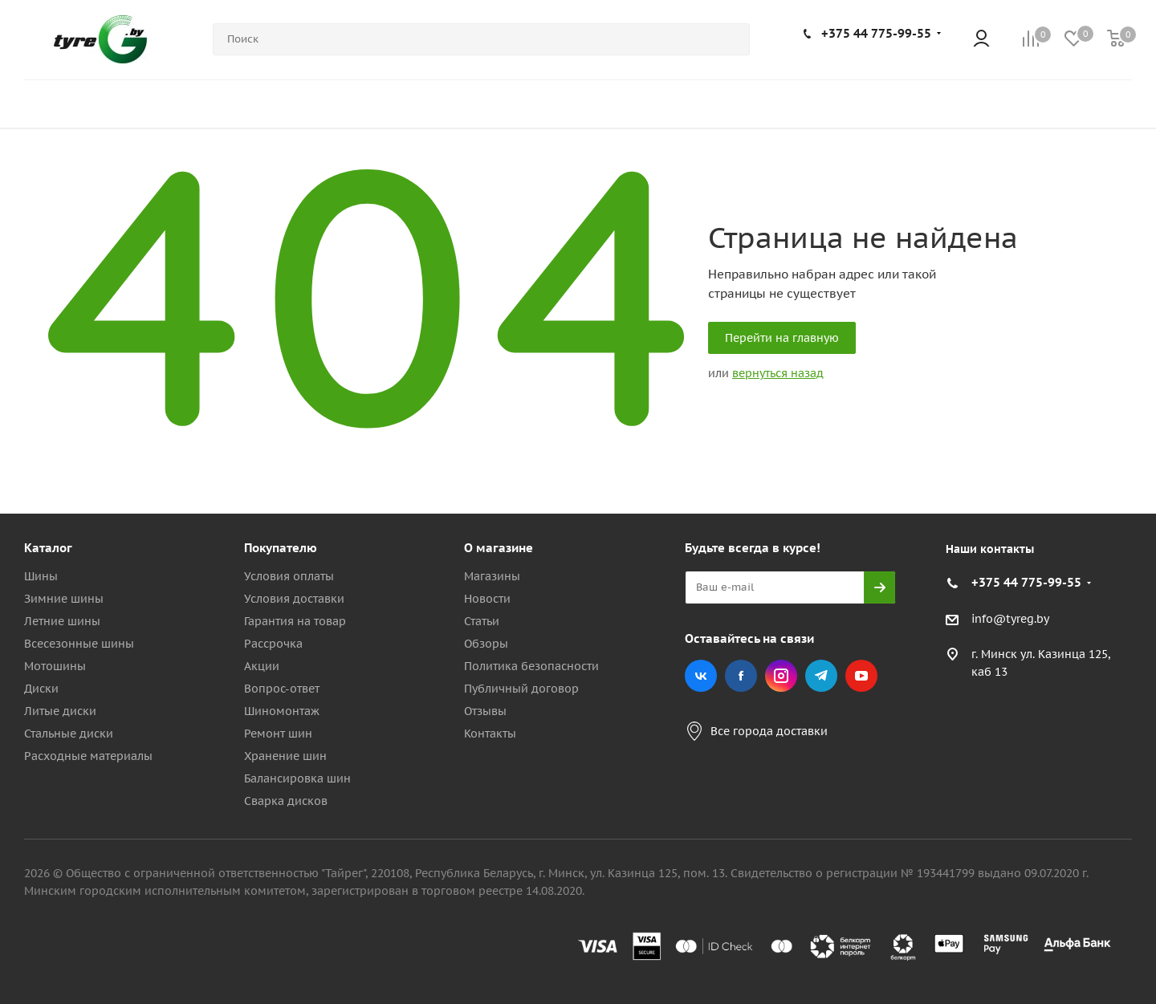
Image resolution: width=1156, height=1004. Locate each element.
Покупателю (280, 547)
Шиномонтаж (282, 711)
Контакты (490, 733)
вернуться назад (778, 373)
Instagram (781, 676)
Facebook (741, 676)
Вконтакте (701, 676)
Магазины (492, 576)
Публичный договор (521, 688)
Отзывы (485, 711)
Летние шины (62, 621)
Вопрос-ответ (282, 688)
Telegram (821, 676)
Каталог (48, 547)
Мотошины (55, 666)
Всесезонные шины (79, 643)
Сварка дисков (286, 801)
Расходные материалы (88, 756)
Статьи (481, 621)
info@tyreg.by (1010, 619)
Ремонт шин (278, 733)
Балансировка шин (297, 778)
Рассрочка (273, 643)
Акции (261, 666)
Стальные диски (68, 733)
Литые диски (60, 711)
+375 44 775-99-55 (876, 33)
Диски (41, 688)
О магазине (498, 547)
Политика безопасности (531, 666)
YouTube (861, 676)
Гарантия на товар (295, 621)
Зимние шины (64, 598)
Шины (41, 576)
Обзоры (486, 643)
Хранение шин (285, 756)
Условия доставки (294, 598)
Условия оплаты (289, 576)
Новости (487, 598)
